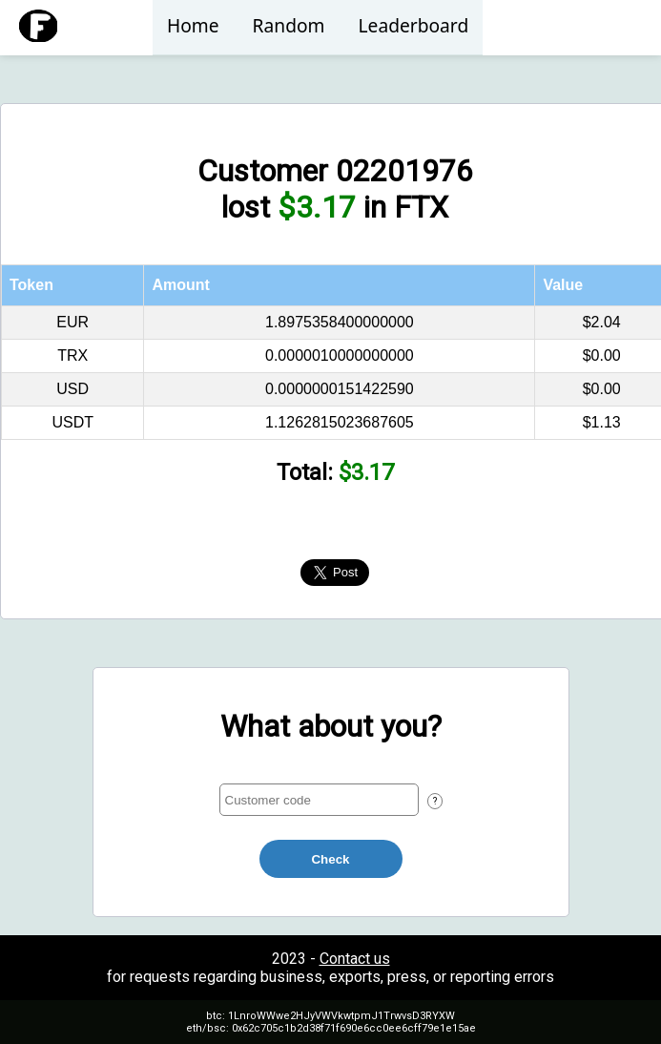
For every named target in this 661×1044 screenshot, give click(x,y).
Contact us (355, 959)
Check (330, 859)
